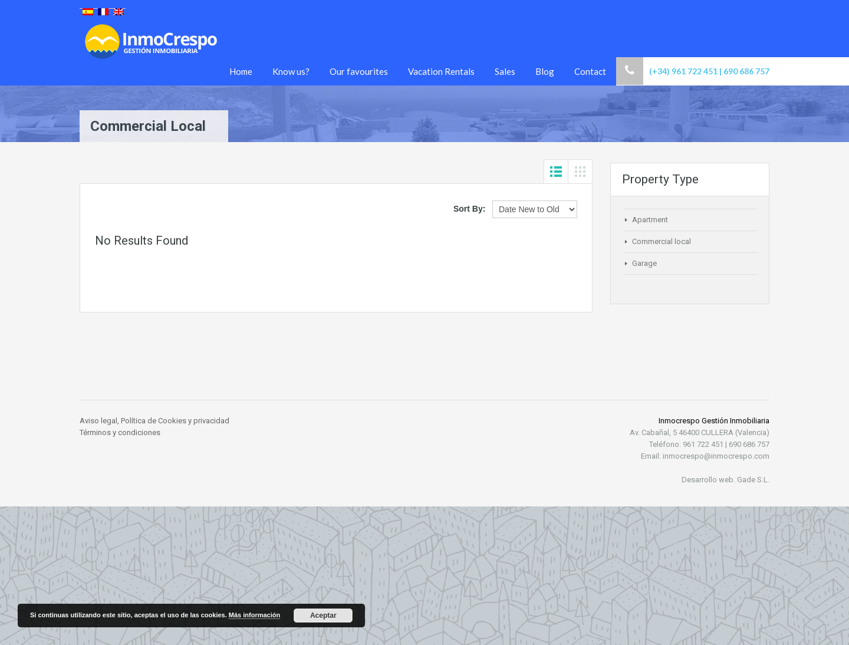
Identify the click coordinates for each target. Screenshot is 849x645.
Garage (644, 263)
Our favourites (359, 71)
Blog (544, 71)
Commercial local (661, 241)
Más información (254, 614)
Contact (590, 71)
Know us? (291, 71)
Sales (505, 71)
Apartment (650, 219)
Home (240, 71)
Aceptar (323, 615)
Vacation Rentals (441, 71)
